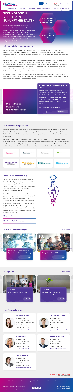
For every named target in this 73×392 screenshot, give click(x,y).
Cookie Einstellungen (20, 386)
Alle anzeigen (66, 229)
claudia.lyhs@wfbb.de (22, 349)
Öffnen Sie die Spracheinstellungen (68, 3)
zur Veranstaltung (24, 257)
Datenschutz (6, 386)
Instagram (39, 388)
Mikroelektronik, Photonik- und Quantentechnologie (21, 8)
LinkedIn (33, 388)
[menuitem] (21, 9)
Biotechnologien (52, 381)
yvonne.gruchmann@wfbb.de (58, 330)
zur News (26, 299)
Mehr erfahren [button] (62, 111)
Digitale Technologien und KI (43, 8)
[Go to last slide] (2, 100)
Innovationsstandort (63, 381)
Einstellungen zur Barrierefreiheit (61, 3)
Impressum (12, 386)
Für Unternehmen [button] (9, 216)
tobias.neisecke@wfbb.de (23, 367)
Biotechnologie (57, 8)
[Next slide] (70, 100)
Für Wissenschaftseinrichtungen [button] (14, 221)
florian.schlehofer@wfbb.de (58, 349)
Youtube (36, 388)
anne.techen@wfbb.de (22, 330)
